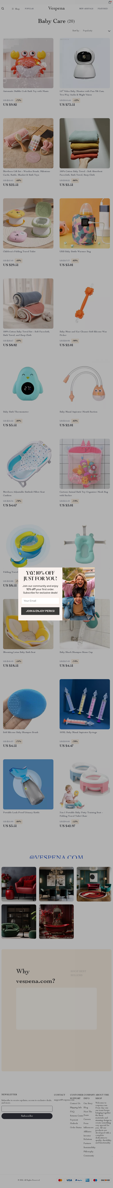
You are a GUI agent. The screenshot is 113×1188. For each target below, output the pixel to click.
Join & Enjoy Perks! (40, 611)
